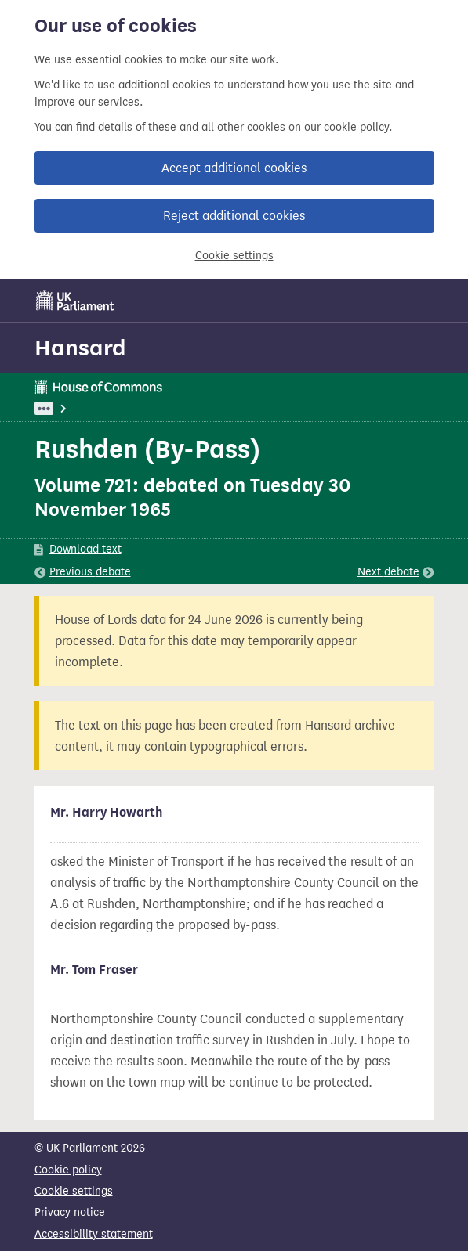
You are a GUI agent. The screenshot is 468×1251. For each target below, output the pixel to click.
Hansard (80, 347)
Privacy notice (69, 1212)
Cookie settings (234, 255)
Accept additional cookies (234, 167)
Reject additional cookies (234, 215)
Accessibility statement (93, 1234)
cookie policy (356, 127)
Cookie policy (68, 1170)
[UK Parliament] (75, 300)
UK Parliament (70, 408)
